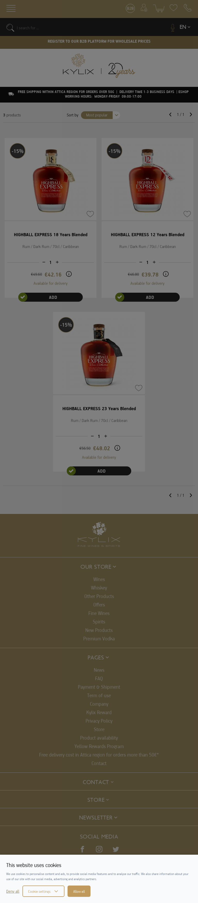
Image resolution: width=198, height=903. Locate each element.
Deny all (12, 891)
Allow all (79, 891)
